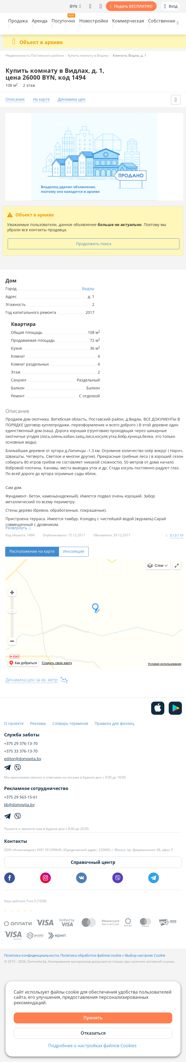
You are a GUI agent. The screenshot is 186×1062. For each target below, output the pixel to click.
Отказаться (93, 1033)
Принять (93, 1018)
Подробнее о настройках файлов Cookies (92, 1045)
